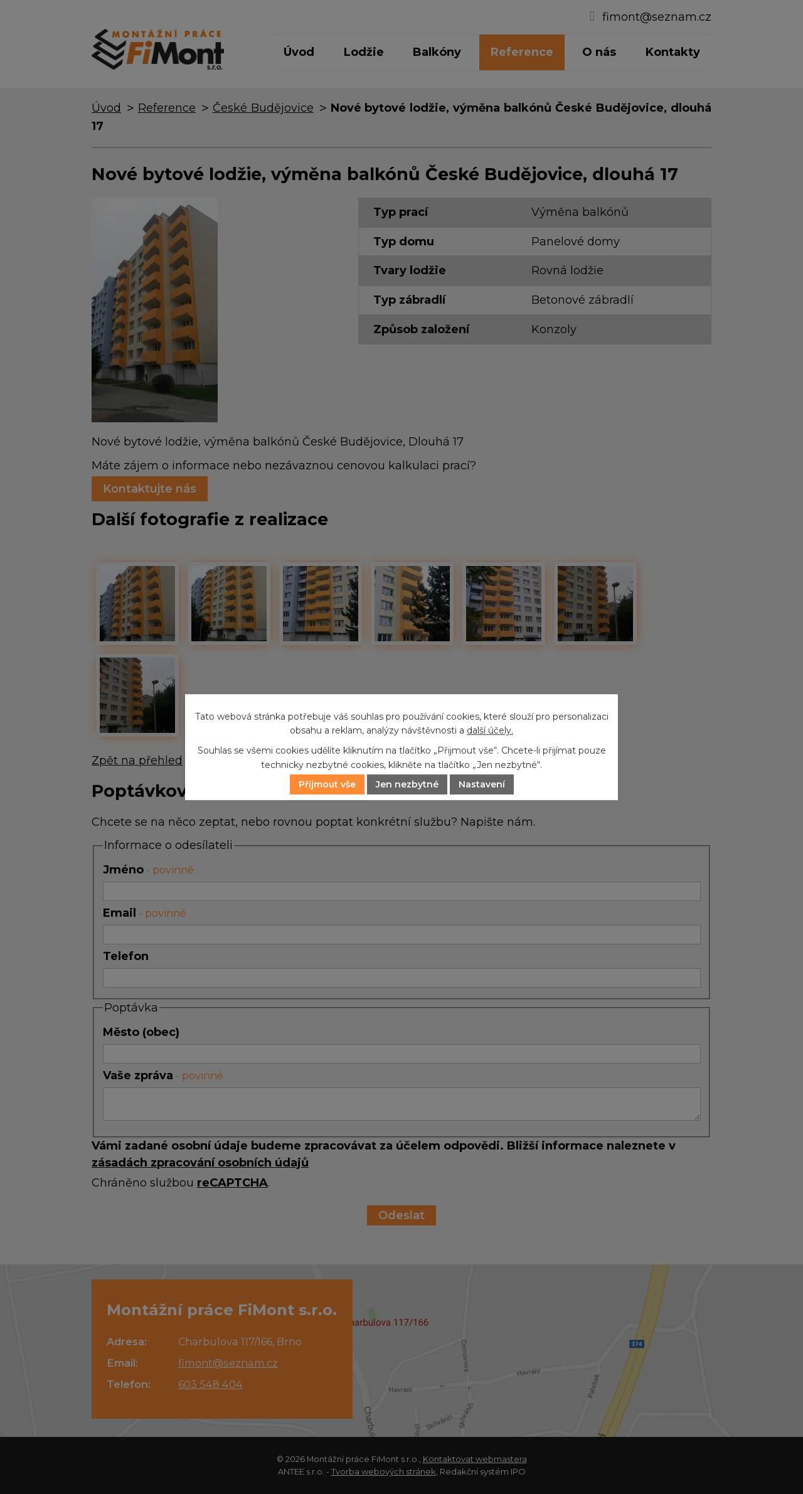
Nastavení (482, 784)
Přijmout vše (327, 784)
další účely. (490, 730)
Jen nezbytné (407, 784)
